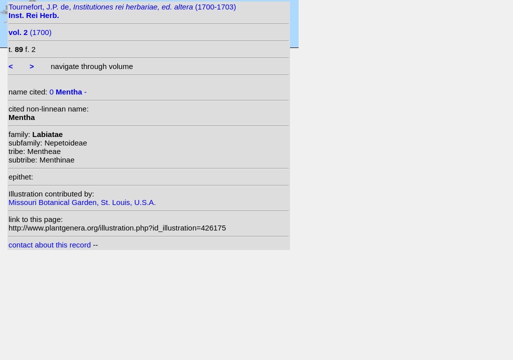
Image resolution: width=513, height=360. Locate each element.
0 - (68, 92)
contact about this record (50, 244)
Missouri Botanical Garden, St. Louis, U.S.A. (82, 202)
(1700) (30, 32)
